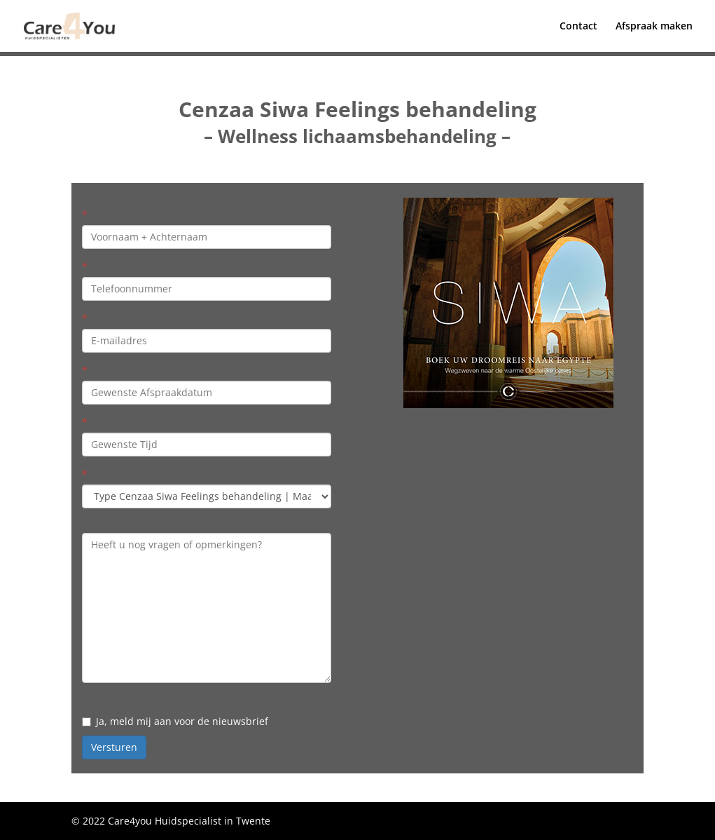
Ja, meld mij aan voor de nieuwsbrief (175, 721)
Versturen (114, 747)
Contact (578, 26)
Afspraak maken (654, 26)
